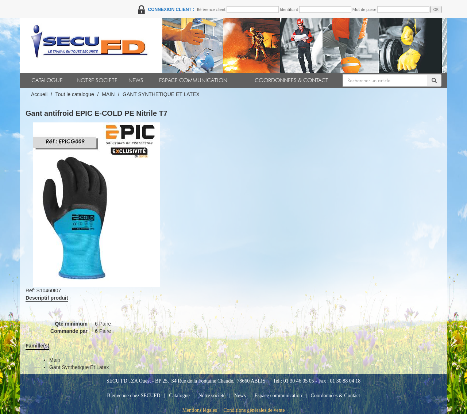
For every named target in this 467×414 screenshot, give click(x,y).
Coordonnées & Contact (335, 395)
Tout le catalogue (74, 94)
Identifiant (289, 9)
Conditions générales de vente (254, 410)
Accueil (39, 94)
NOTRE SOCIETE (97, 80)
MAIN (108, 94)
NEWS (135, 80)
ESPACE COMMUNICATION (193, 80)
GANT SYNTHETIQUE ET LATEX (161, 94)
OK (436, 9)
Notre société (211, 395)
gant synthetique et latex (79, 367)
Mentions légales (199, 410)
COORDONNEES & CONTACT (291, 80)
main (54, 360)
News (240, 395)
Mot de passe (364, 9)
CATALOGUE (47, 80)
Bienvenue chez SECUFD (133, 395)
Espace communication (278, 395)
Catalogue (179, 395)
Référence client (211, 9)
